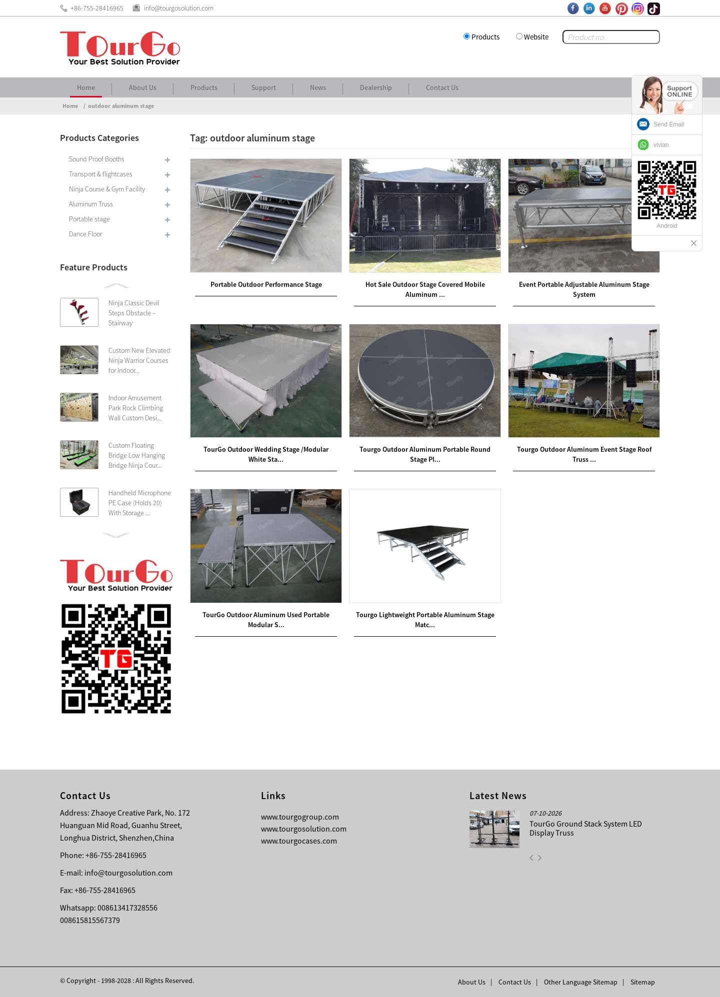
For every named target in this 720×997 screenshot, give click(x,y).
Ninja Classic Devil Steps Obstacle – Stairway (133, 312)
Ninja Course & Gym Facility (107, 188)
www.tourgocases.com (299, 841)
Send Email (669, 124)
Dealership (376, 87)
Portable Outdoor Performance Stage (266, 284)
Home (86, 87)
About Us (142, 87)
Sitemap (642, 982)
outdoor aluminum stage (121, 105)
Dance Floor (85, 233)
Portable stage (89, 218)
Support (264, 87)
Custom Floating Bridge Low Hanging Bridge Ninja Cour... (136, 455)
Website (536, 36)
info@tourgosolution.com (128, 873)
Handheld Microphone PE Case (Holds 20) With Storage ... (139, 502)
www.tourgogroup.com (300, 817)
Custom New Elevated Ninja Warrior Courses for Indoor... (139, 360)
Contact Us (442, 87)
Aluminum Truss (91, 203)
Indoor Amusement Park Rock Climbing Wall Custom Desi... (135, 407)
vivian (661, 144)
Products (486, 36)
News (318, 87)
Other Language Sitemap (581, 982)
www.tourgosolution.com (303, 829)
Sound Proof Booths (96, 158)
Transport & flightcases (100, 173)
